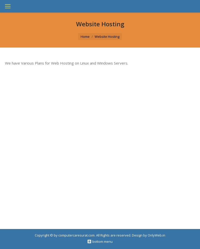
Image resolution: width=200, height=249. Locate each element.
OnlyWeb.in (156, 235)
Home (85, 36)
